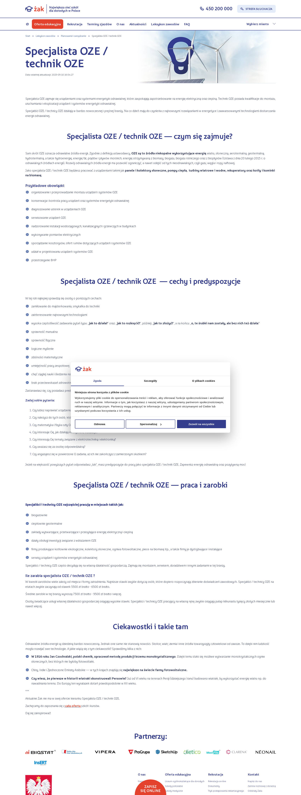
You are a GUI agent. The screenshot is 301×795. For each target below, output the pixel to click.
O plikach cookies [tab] (203, 380)
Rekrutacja (74, 24)
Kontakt (253, 774)
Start (27, 35)
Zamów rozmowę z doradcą (262, 785)
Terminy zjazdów (99, 24)
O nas (120, 24)
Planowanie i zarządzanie (73, 35)
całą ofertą (72, 706)
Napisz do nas (255, 781)
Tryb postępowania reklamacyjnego (226, 790)
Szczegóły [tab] (150, 380)
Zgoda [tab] (97, 380)
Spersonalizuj (150, 424)
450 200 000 (219, 8)
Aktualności (137, 24)
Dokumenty (214, 785)
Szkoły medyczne (174, 790)
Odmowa (99, 424)
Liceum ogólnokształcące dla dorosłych (184, 781)
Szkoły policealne (174, 785)
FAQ (187, 24)
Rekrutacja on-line (217, 781)
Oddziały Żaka (255, 790)
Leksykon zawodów (165, 24)
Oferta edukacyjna (47, 24)
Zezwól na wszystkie (201, 424)
